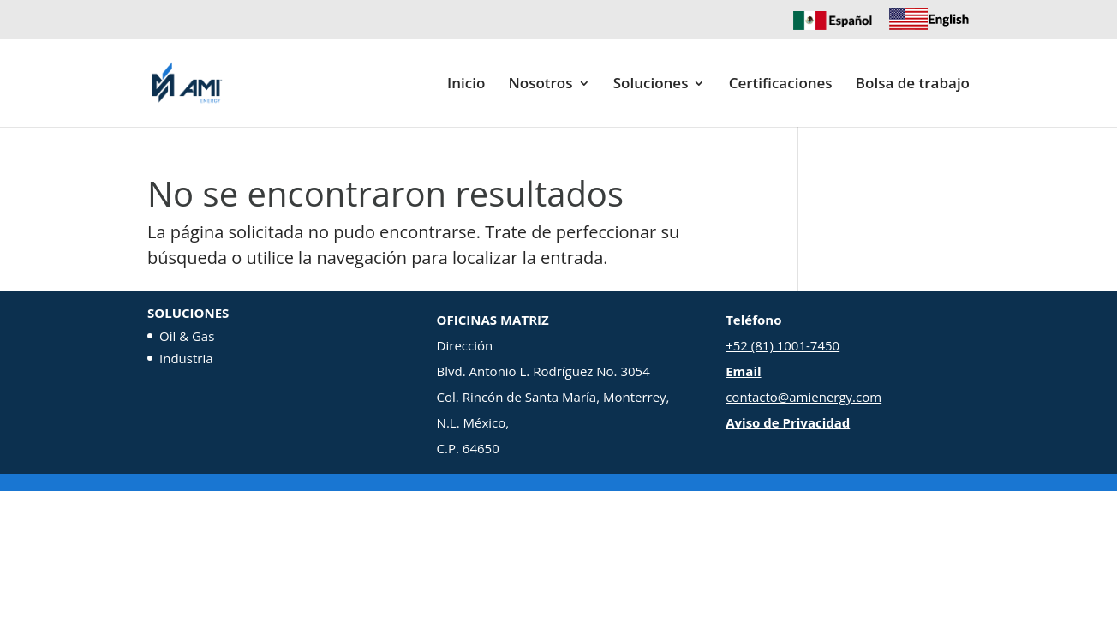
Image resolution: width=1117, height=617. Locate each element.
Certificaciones (781, 85)
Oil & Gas (186, 335)
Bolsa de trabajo (913, 85)
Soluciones (651, 85)
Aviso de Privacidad (788, 422)
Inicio (466, 85)
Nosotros (540, 85)
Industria (186, 358)
